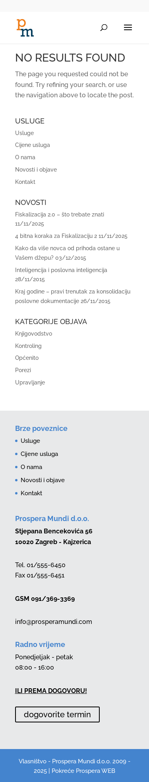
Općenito (27, 358)
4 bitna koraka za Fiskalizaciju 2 (56, 236)
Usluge (24, 133)
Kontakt (25, 182)
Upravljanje (30, 382)
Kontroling (28, 346)
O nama (25, 157)
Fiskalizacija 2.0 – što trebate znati (59, 214)
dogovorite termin (57, 714)
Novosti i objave (36, 169)
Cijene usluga (32, 145)
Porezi (23, 370)
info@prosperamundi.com (53, 622)
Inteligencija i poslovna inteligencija (61, 270)
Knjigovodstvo (33, 333)
